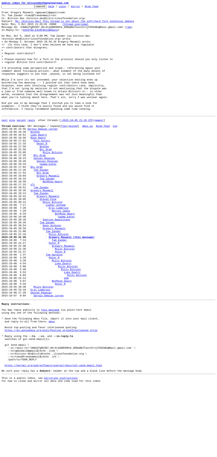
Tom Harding (54, 303)
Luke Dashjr (38, 160)
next (5, 142)
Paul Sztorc (42, 167)
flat (64, 149)
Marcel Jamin (61, 251)
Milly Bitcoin (52, 181)
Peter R (41, 170)
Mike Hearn (38, 163)
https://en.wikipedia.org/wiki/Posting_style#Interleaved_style (51, 393)
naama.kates (48, 195)
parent (21, 142)
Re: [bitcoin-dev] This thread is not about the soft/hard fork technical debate (74, 24)
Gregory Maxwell (47, 209)
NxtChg (35, 156)
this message (50, 368)
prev (12, 142)
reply (31, 142)
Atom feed (97, 7)
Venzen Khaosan (44, 188)
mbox (52, 383)
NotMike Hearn (52, 216)
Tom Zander (41, 202)
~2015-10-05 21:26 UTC (77, 142)
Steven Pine (48, 237)
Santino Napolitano (56, 261)
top (115, 149)
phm (66, 331)
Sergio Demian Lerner (43, 153)
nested (73, 149)
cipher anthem (55, 244)
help (57, 7)
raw (128, 31)
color (68, 7)
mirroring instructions (61, 449)
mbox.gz (87, 149)
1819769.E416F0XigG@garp (40, 35)
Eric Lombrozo (58, 247)
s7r (32, 219)
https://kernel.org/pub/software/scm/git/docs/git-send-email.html (53, 435)
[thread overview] (75, 28)
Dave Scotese (52, 268)
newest (99, 142)
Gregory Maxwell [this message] (71, 282)
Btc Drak (46, 177)
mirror (81, 7)
